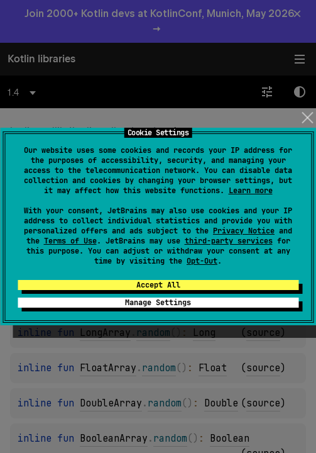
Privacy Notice (244, 231)
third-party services (229, 241)
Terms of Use (70, 241)
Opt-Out (202, 261)
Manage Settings (158, 303)
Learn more (251, 191)
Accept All (158, 285)
